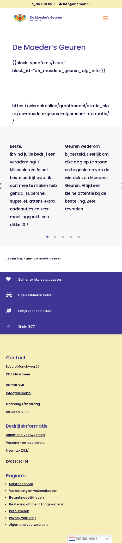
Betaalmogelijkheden (26, 497)
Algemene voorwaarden (28, 524)
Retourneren (19, 511)
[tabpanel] (33, 186)
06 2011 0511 (15, 385)
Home (28, 259)
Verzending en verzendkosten (33, 490)
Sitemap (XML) (18, 450)
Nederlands (83, 539)
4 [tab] (71, 237)
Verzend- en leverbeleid (25, 442)
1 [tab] (47, 237)
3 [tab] (63, 237)
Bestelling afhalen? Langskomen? (36, 504)
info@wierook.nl (18, 393)
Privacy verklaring (22, 518)
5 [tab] (78, 237)
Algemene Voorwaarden (25, 435)
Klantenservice (21, 484)
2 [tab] (55, 237)
